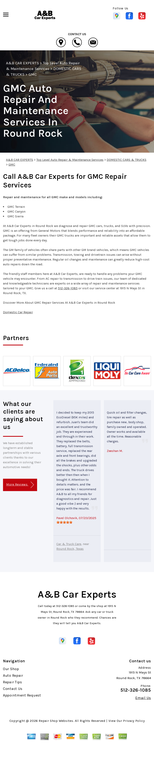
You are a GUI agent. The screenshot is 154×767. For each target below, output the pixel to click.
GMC (32, 74)
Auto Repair (13, 675)
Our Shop (11, 669)
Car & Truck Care (68, 544)
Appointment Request (22, 695)
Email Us (143, 698)
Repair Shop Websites (56, 721)
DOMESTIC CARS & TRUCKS (126, 160)
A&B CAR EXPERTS (22, 63)
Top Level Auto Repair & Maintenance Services (69, 160)
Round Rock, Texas (70, 549)
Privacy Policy (134, 721)
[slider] (64, 522)
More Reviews (20, 484)
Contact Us (12, 688)
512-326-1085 (68, 288)
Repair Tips (12, 682)
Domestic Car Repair (18, 312)
